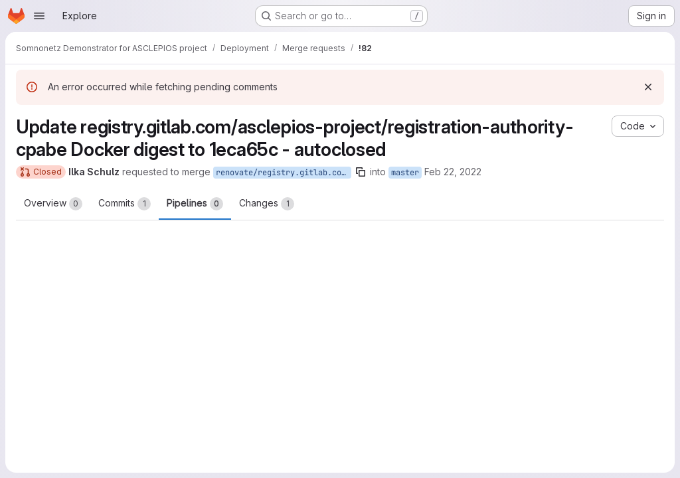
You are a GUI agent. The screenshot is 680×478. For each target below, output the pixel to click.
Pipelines (195, 203)
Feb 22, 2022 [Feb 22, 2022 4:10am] (452, 171)
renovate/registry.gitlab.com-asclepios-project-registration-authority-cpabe (283, 172)
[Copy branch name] (361, 172)
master (405, 172)
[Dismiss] (648, 87)
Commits (124, 203)
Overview (53, 203)
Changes (266, 203)
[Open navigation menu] (39, 16)
